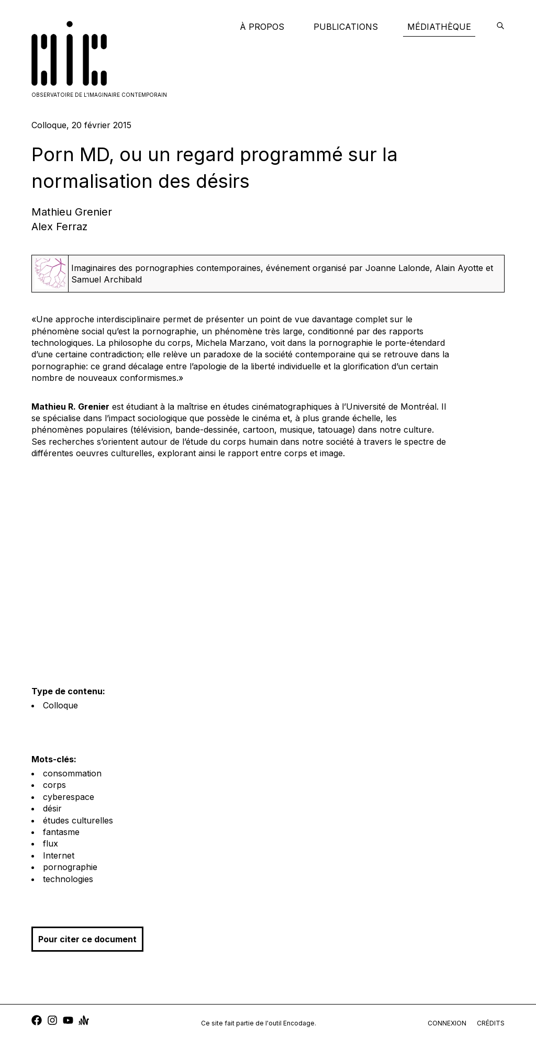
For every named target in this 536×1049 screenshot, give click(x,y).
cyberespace (68, 797)
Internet (58, 855)
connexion (447, 1023)
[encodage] (500, 26)
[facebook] (36, 1021)
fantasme (61, 832)
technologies (68, 879)
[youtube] (68, 1021)
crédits (491, 1023)
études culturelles (78, 820)
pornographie (70, 867)
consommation (72, 773)
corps (54, 785)
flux (50, 843)
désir (52, 808)
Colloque (60, 705)
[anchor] (84, 1021)
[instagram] (52, 1021)
